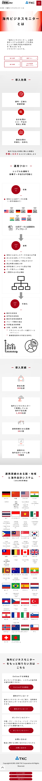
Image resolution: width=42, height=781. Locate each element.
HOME (2, 8)
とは (15, 8)
